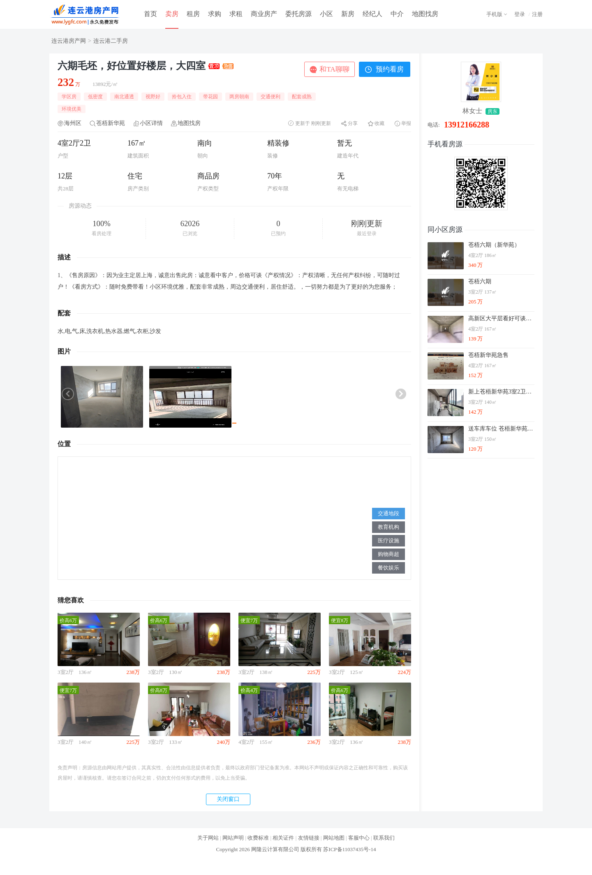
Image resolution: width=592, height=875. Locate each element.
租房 (193, 13)
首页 (150, 13)
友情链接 (308, 838)
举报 (406, 123)
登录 (519, 14)
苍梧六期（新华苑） (494, 245)
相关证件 (283, 838)
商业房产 (264, 13)
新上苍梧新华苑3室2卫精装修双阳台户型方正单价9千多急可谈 (501, 392)
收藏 (379, 123)
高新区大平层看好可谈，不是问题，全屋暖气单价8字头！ (501, 318)
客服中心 (359, 838)
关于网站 (208, 838)
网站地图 (334, 838)
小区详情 (151, 123)
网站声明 (233, 838)
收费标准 (258, 838)
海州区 (72, 123)
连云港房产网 (68, 41)
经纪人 (372, 13)
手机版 (494, 14)
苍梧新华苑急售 (488, 355)
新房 (347, 13)
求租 (236, 13)
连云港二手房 (110, 41)
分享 (353, 123)
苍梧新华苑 (110, 123)
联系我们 (384, 838)
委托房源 (298, 13)
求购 (214, 13)
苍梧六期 (479, 281)
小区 (326, 13)
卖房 (171, 13)
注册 (537, 14)
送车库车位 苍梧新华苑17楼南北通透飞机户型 (501, 429)
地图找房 (425, 13)
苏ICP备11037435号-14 (349, 849)
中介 (397, 13)
